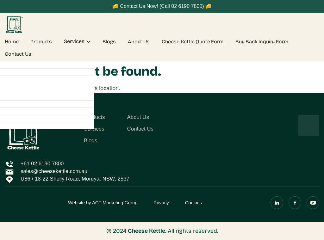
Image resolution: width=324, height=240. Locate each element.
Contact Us (18, 54)
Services (74, 41)
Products (41, 42)
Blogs (109, 42)
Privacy (161, 202)
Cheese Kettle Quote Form (192, 42)
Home (11, 42)
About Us (139, 42)
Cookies (193, 202)
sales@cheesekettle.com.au (54, 171)
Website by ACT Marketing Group (102, 202)
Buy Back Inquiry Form (261, 42)
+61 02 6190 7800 (42, 164)
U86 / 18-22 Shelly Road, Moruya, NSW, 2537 (75, 179)
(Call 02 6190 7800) (181, 6)
